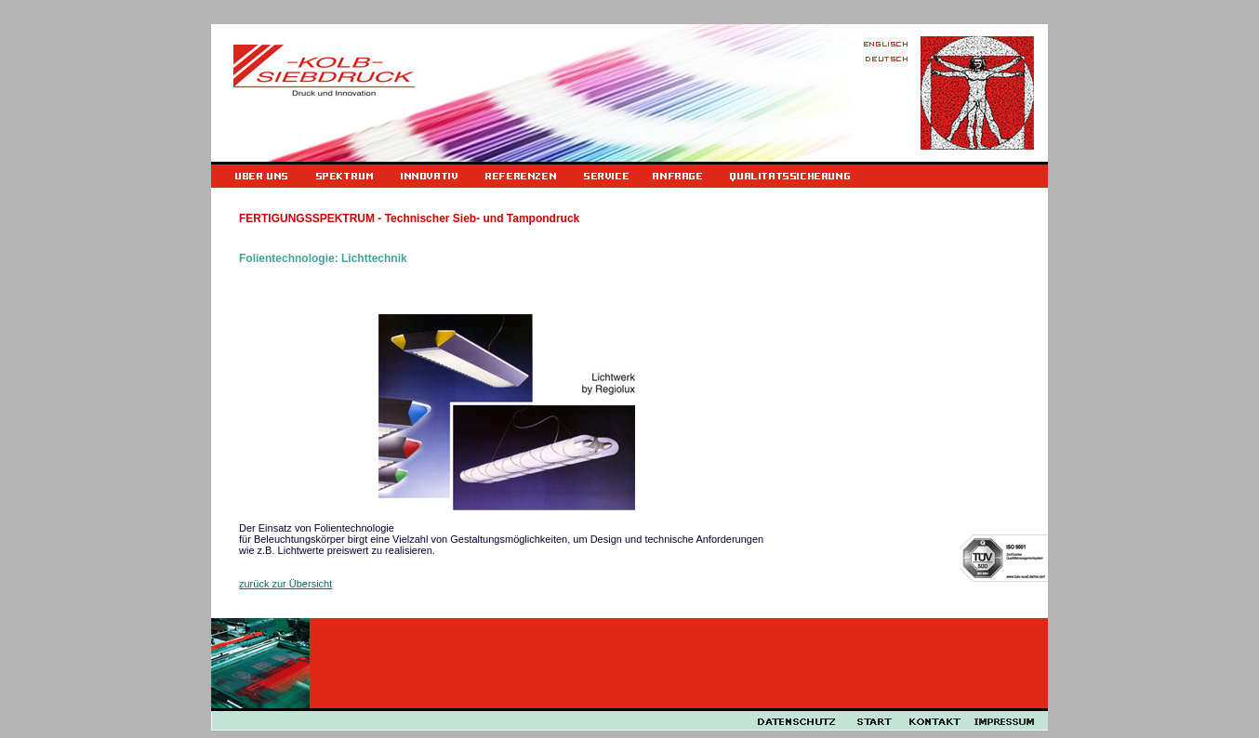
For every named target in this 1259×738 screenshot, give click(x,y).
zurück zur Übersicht (285, 583)
